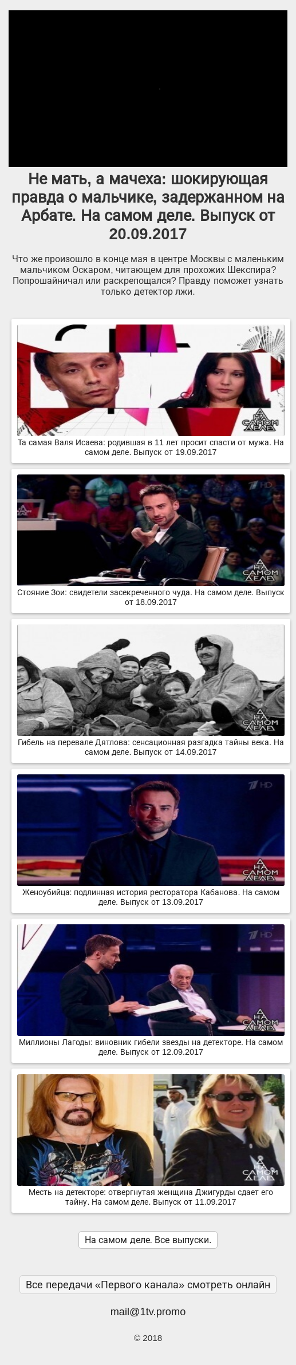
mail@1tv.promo (148, 1311)
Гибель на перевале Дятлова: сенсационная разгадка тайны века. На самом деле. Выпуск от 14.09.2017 (151, 743)
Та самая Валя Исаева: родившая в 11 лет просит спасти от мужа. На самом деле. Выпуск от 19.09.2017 (151, 443)
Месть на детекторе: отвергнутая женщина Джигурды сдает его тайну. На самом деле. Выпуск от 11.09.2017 (151, 1192)
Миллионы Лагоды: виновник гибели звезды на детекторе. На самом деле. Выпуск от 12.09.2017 (151, 1042)
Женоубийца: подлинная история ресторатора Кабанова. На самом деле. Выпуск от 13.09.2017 (151, 893)
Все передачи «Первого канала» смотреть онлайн (148, 1285)
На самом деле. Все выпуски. (148, 1240)
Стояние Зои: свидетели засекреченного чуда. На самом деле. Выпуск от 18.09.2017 (151, 593)
